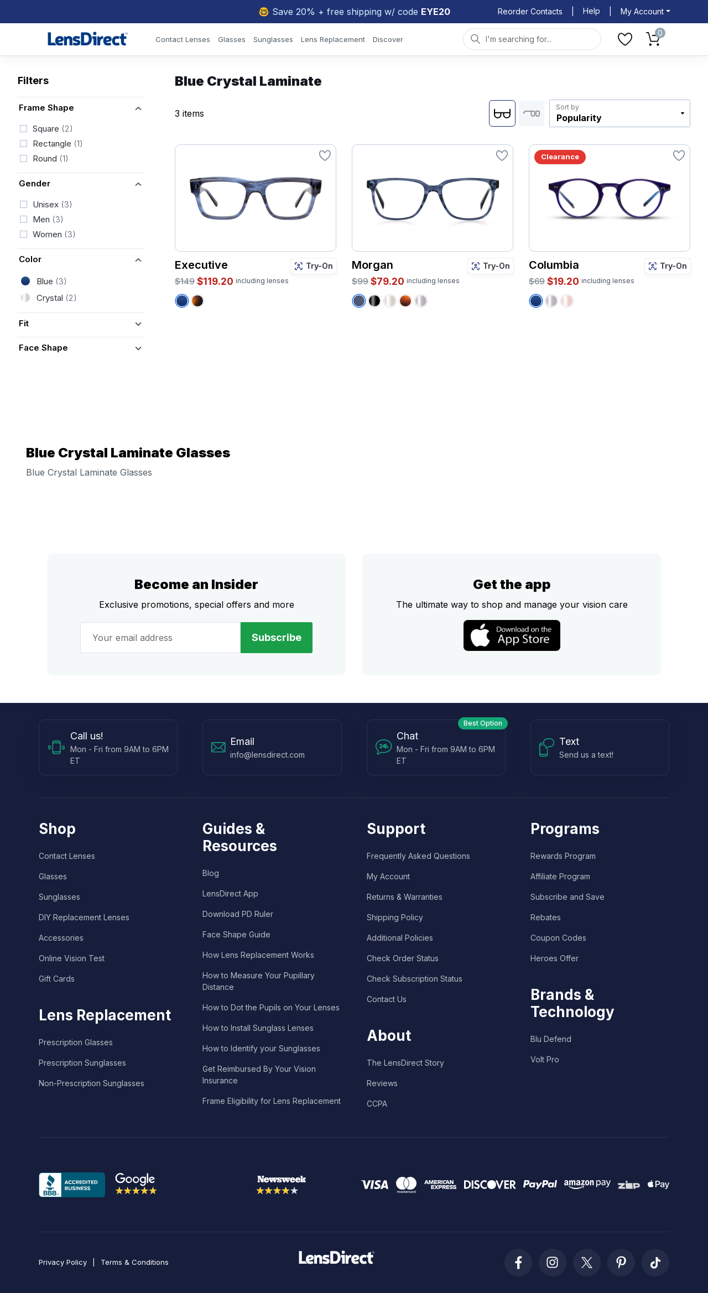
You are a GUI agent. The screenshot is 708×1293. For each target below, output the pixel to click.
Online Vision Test (72, 958)
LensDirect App (230, 893)
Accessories (61, 937)
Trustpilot (208, 1184)
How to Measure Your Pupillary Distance (258, 981)
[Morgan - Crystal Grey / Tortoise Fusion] (421, 301)
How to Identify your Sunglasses (261, 1048)
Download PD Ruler (237, 914)
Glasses (232, 39)
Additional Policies (400, 937)
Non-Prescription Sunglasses (91, 1083)
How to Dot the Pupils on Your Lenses (271, 1007)
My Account (388, 876)
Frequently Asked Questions (418, 856)
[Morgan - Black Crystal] (374, 301)
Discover (388, 39)
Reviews (382, 1083)
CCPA (377, 1103)
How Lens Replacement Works (258, 955)
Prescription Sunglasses (82, 1062)
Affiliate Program (560, 876)
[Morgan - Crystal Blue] (359, 301)
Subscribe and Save (567, 896)
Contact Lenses (182, 39)
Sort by (567, 107)
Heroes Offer (554, 958)
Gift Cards (57, 978)
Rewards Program (563, 856)
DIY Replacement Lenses (84, 917)
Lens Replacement (333, 39)
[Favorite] (325, 155)
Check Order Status (403, 958)
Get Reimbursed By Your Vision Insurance (259, 1074)
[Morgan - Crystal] (390, 301)
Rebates (545, 917)
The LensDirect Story (405, 1062)
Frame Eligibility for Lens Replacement (271, 1101)
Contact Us (387, 999)
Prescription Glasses (76, 1042)
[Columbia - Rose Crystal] (567, 301)
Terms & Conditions (135, 1262)
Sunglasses (273, 39)
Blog (210, 873)
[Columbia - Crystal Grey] (551, 301)
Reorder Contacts (530, 11)
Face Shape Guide (236, 934)
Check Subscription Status (414, 978)
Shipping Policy (395, 917)
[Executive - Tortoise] (197, 301)
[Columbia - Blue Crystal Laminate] (536, 301)
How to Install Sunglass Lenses (258, 1028)
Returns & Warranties (404, 896)
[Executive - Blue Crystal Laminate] (182, 301)
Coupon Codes (558, 937)
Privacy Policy (63, 1262)
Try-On (313, 265)
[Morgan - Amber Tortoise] (405, 301)
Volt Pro (544, 1059)
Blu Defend (550, 1039)
